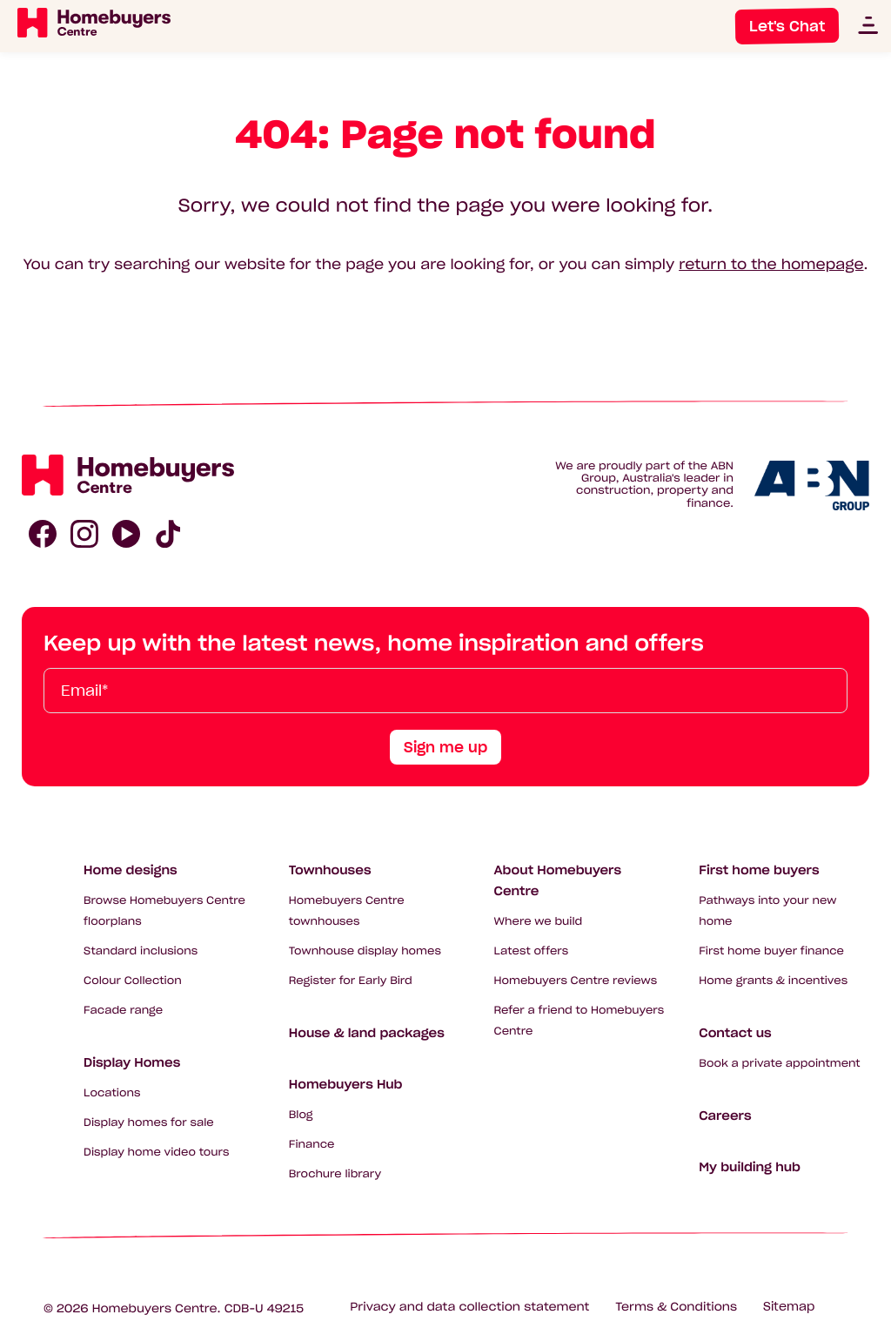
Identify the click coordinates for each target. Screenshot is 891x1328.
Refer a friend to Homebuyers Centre (579, 1021)
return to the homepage (771, 264)
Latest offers (531, 951)
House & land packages (367, 1033)
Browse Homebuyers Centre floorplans (164, 911)
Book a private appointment (779, 1063)
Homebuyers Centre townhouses (347, 911)
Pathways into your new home (767, 911)
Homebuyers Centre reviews (576, 981)
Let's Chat (787, 26)
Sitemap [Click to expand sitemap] (788, 1306)
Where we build (538, 921)
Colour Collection (133, 981)
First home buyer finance (771, 951)
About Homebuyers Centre (558, 880)
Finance (312, 1144)
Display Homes (132, 1062)
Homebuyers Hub (346, 1084)
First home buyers (759, 870)
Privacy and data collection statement (469, 1306)
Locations (112, 1093)
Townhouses (330, 870)
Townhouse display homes (365, 951)
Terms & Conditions (676, 1306)
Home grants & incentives (773, 981)
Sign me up (445, 747)
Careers (725, 1115)
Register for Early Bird (350, 981)
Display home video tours (156, 1152)
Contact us (735, 1033)
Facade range (123, 1010)
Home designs (131, 870)
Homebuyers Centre (155, 1308)
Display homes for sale (149, 1122)
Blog (301, 1115)
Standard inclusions (141, 951)
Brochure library (335, 1174)
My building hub (750, 1167)
